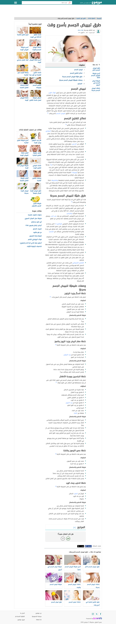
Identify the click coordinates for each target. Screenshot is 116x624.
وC (51, 164)
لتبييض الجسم (60, 113)
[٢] (66, 124)
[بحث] (69, 2)
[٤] (50, 297)
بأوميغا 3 (74, 172)
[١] (47, 113)
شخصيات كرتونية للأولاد (34, 246)
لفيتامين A (58, 223)
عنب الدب (53, 216)
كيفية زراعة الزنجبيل (35, 236)
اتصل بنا (22, 613)
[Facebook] (100, 614)
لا (62, 538)
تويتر (83, 546)
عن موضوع (38, 613)
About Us (38, 619)
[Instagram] (92, 614)
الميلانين (48, 131)
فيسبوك (89, 546)
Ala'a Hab (80, 30)
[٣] (71, 202)
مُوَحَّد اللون (52, 92)
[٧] (56, 454)
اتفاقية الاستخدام (20, 616)
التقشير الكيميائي (78, 262)
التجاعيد (51, 231)
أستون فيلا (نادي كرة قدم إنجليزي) (31, 243)
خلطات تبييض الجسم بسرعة (95, 89)
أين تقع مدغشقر (36, 222)
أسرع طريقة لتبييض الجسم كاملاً (95, 75)
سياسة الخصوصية (36, 616)
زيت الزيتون (67, 354)
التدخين (74, 144)
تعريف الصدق (37, 229)
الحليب (76, 493)
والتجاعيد (69, 213)
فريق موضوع (21, 619)
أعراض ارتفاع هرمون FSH (34, 225)
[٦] (56, 382)
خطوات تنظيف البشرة (35, 215)
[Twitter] (96, 614)
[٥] (56, 345)
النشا (75, 413)
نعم (68, 538)
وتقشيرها (55, 180)
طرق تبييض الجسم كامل (96, 69)
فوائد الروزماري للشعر (35, 239)
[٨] (56, 486)
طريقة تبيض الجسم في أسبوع (96, 82)
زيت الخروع (69, 402)
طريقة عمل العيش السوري (33, 218)
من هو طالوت (37, 232)
